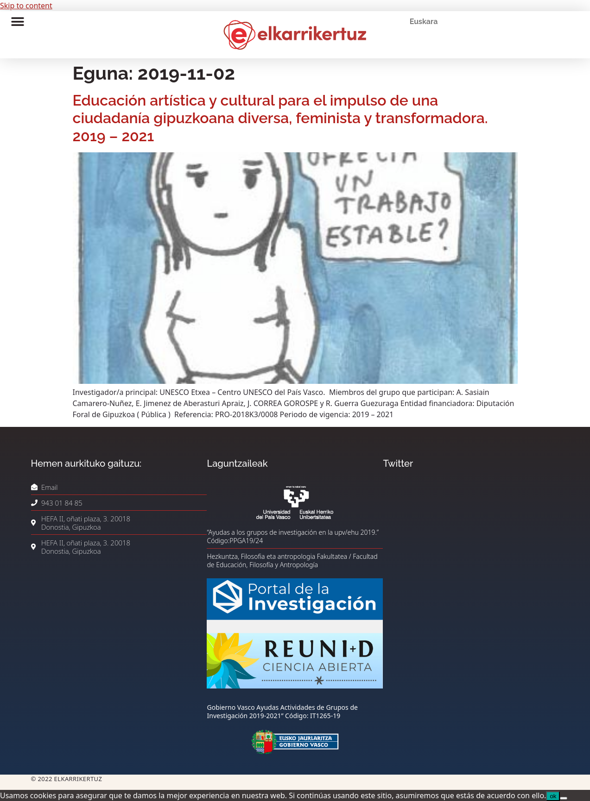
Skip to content (26, 5)
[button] (17, 21)
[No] (563, 798)
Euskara (424, 21)
